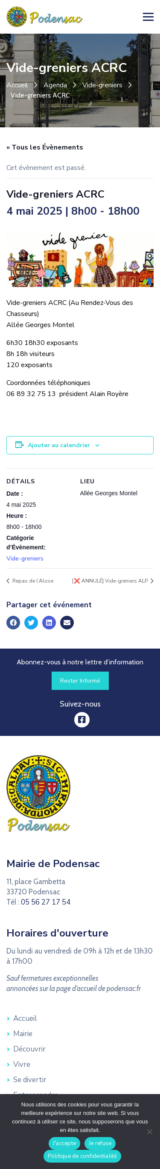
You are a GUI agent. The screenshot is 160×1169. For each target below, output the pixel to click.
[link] (44, 16)
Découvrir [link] (29, 1049)
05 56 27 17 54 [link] (45, 902)
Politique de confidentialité (82, 1156)
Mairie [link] (22, 1034)
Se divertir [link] (30, 1080)
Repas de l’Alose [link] (32, 580)
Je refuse (100, 1143)
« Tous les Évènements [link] (44, 147)
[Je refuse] (149, 1131)
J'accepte (64, 1143)
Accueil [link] (17, 85)
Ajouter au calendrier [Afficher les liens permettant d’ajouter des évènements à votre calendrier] (59, 445)
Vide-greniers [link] (102, 85)
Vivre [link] (21, 1064)
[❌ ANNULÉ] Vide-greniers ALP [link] (110, 580)
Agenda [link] (55, 85)
